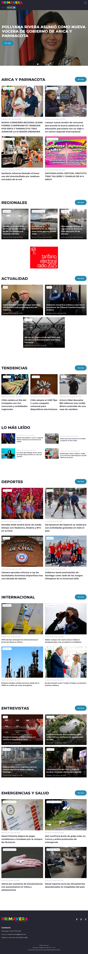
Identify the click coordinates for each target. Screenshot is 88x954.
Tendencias (7, 377)
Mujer (5, 717)
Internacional (7, 490)
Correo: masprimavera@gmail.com (13, 934)
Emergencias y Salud (9, 802)
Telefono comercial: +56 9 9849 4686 (14, 937)
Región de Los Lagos (38, 211)
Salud (5, 287)
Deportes (50, 490)
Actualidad (65, 211)
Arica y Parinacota (9, 88)
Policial (49, 287)
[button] (35, 64)
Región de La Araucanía (54, 802)
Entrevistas (50, 717)
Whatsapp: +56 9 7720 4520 (11, 931)
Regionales (7, 211)
